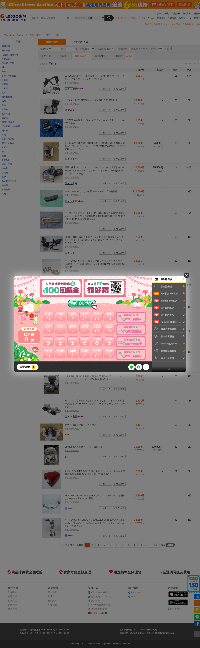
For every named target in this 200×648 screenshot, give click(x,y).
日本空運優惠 (169, 336)
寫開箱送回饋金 (169, 350)
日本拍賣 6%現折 (169, 293)
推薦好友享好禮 (169, 328)
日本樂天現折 (169, 307)
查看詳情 (25, 366)
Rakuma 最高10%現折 (169, 321)
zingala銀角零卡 (169, 343)
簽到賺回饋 (169, 279)
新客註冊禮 (169, 286)
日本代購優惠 (169, 314)
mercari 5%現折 (169, 300)
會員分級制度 (169, 357)
